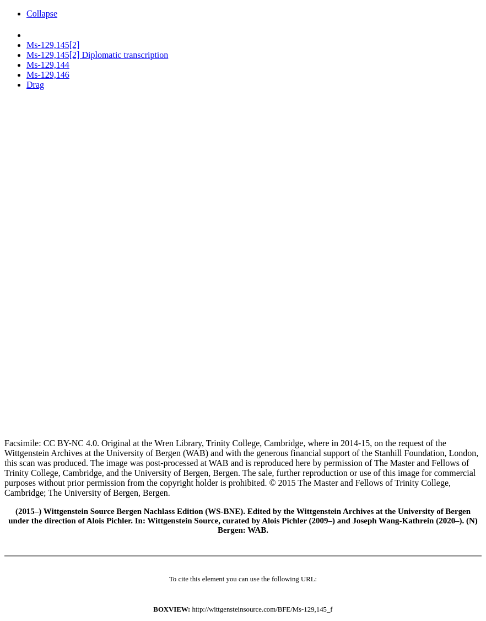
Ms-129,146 (47, 74)
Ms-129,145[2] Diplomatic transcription (97, 55)
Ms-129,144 (47, 64)
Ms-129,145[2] (52, 45)
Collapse (41, 13)
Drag (35, 84)
